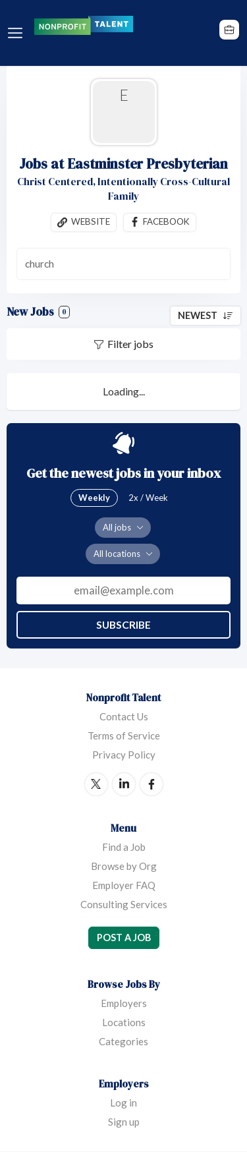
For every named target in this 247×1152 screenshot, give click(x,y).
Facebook (166, 222)
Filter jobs (130, 343)
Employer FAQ (123, 885)
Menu (18, 33)
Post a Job (124, 937)
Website (90, 222)
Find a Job (124, 847)
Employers (124, 1004)
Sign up (124, 1122)
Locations (124, 1023)
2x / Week (148, 497)
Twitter (96, 784)
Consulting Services (123, 904)
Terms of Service (124, 735)
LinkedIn (124, 784)
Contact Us (123, 716)
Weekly (94, 497)
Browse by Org (124, 866)
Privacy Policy (123, 755)
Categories (123, 1042)
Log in (123, 1103)
